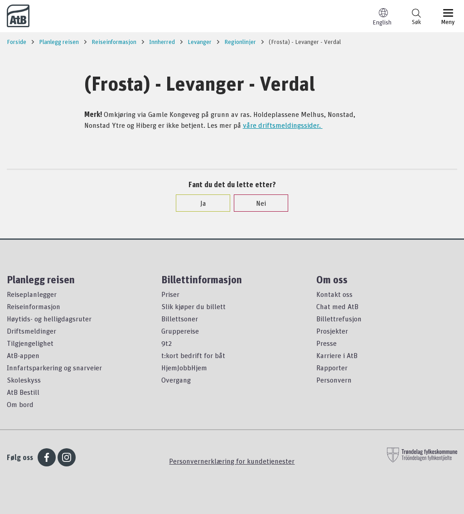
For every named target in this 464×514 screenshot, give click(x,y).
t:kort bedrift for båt (193, 355)
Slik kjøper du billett (193, 306)
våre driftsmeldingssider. (283, 125)
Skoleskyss (24, 379)
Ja (198, 203)
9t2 (166, 343)
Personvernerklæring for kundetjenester (232, 461)
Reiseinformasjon (33, 306)
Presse (326, 343)
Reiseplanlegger (32, 294)
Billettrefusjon (339, 318)
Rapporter (332, 367)
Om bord (20, 404)
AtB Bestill (23, 392)
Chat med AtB (337, 306)
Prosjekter (332, 330)
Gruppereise (180, 330)
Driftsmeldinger (31, 330)
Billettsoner (179, 318)
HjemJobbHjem (184, 367)
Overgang (176, 379)
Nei (256, 203)
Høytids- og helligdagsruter (49, 318)
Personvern (334, 379)
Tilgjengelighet (30, 343)
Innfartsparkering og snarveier (54, 367)
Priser (170, 294)
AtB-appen (23, 355)
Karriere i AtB (337, 355)
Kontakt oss (334, 294)
